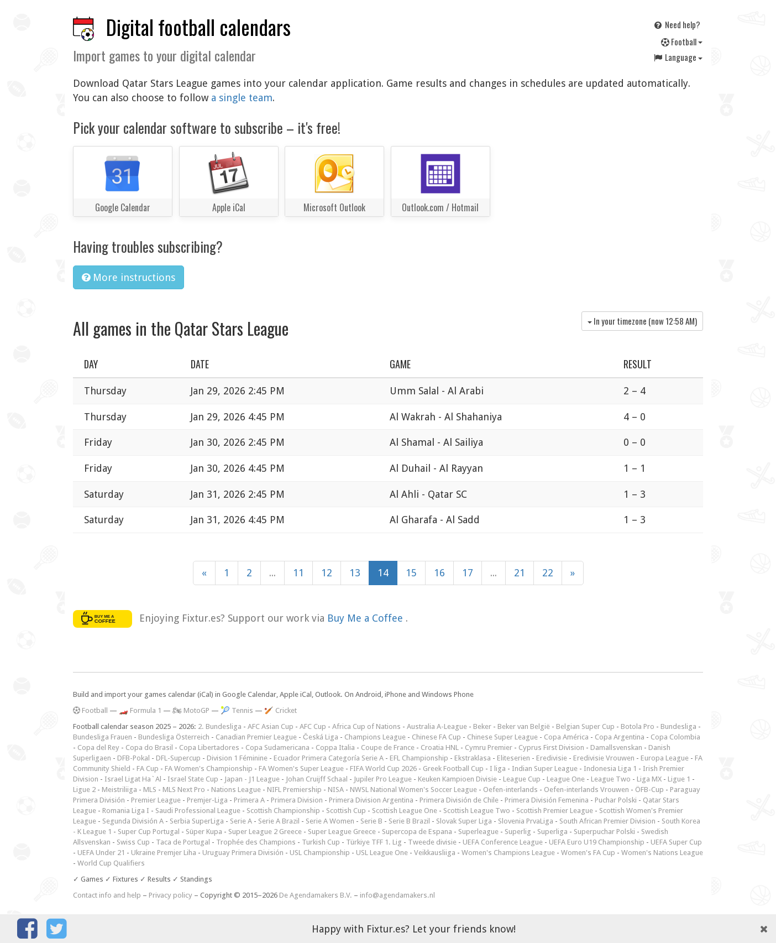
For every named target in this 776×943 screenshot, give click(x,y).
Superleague (478, 831)
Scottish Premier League (554, 810)
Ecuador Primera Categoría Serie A (329, 758)
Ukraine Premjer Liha (163, 852)
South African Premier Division (607, 821)
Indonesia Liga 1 (610, 768)
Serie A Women (330, 821)
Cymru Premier (488, 747)
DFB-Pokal (133, 758)
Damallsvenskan (616, 747)
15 (411, 573)
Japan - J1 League (252, 779)
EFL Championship (419, 758)
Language (677, 57)
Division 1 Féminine (237, 758)
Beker (482, 726)
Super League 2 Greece (265, 831)
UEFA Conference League (503, 842)
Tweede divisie (432, 842)
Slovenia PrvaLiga (525, 821)
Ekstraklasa (472, 758)
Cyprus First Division (551, 747)
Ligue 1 (679, 779)
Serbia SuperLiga (197, 821)
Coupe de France (388, 747)
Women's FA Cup (588, 852)
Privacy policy (170, 895)
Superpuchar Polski (604, 831)
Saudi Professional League (197, 810)
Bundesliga (678, 726)
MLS (149, 789)
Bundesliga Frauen (102, 737)
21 (519, 573)
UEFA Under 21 (101, 852)
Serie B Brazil (409, 821)
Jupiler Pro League (383, 779)
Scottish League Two (476, 810)
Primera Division (297, 800)
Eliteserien (513, 758)
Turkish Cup (321, 842)
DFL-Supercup (178, 758)
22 (547, 573)
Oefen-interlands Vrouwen (586, 789)
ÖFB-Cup (649, 789)
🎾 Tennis (237, 710)
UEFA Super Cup (676, 842)
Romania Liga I (125, 810)
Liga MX (649, 779)
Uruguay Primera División (243, 852)
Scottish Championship (283, 810)
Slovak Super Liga (464, 821)
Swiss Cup (133, 842)
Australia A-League (437, 726)
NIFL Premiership (294, 789)
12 (326, 573)
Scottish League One (404, 810)
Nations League (236, 789)
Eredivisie (551, 758)
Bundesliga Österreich (173, 737)
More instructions (128, 277)
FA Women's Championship (209, 768)
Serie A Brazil (279, 821)
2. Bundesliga (220, 726)
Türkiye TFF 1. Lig (374, 842)
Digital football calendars (198, 27)
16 (439, 573)
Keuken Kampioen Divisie (457, 779)
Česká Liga (320, 737)
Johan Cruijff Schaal (317, 779)
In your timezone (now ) (642, 321)
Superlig (518, 831)
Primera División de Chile (459, 800)
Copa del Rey (98, 747)
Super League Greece (342, 831)
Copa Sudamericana (277, 747)
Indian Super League (545, 768)
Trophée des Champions (256, 842)
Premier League (156, 800)
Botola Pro (637, 726)
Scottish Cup (346, 810)
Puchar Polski (616, 800)
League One (566, 779)
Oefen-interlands (510, 789)
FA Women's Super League (301, 768)
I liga (498, 768)
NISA (336, 789)
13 (354, 573)
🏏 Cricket (280, 710)
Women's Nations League (662, 852)
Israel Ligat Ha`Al (132, 779)
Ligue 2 (84, 789)
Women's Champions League (508, 852)
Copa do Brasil (149, 747)
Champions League (375, 737)
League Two (611, 779)
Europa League (665, 758)
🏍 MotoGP (190, 710)
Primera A (249, 800)
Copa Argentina (619, 737)
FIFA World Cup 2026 (383, 768)
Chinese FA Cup (436, 737)
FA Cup (148, 768)
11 (298, 573)
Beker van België (523, 726)
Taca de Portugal (183, 842)
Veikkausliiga (434, 852)
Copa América (566, 737)
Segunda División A (133, 821)
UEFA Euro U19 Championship (596, 842)
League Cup (522, 779)
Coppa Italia (335, 747)
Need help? (676, 24)
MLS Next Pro (183, 789)
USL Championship (320, 852)
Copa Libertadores (209, 747)
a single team (241, 97)
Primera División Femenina (547, 800)
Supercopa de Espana (417, 831)
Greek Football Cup (453, 768)
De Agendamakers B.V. (315, 895)
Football (681, 41)
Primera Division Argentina (371, 800)
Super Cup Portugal (149, 831)
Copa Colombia (675, 737)
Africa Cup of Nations (366, 726)
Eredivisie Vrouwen (604, 758)
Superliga (552, 831)
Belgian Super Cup (585, 726)
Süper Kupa (204, 831)
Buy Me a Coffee (366, 618)
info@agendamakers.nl (397, 895)
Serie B (371, 821)
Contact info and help (107, 895)
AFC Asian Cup (270, 726)
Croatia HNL (440, 747)
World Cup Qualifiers (111, 863)
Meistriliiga (119, 789)
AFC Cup (313, 726)
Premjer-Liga (207, 800)
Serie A (241, 821)
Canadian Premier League (256, 737)
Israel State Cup (192, 779)
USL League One (382, 852)
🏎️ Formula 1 (140, 710)
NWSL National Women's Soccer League (413, 789)
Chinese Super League (502, 737)
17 (467, 573)
